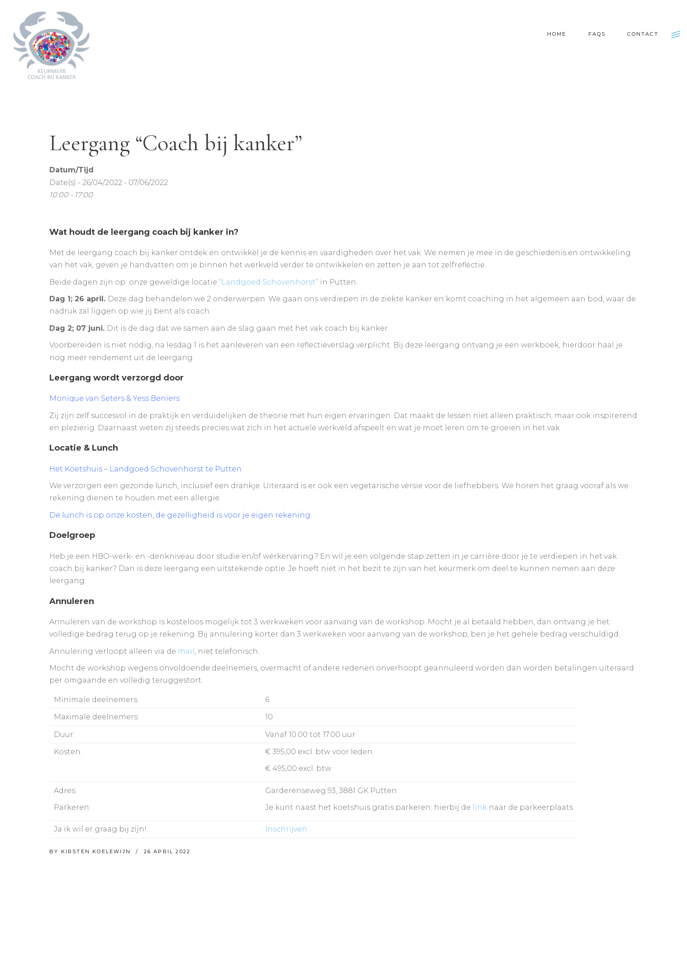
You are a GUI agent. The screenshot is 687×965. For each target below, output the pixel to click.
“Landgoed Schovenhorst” (268, 282)
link (479, 807)
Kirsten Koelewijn (97, 851)
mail (186, 651)
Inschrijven (286, 829)
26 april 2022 (167, 851)
